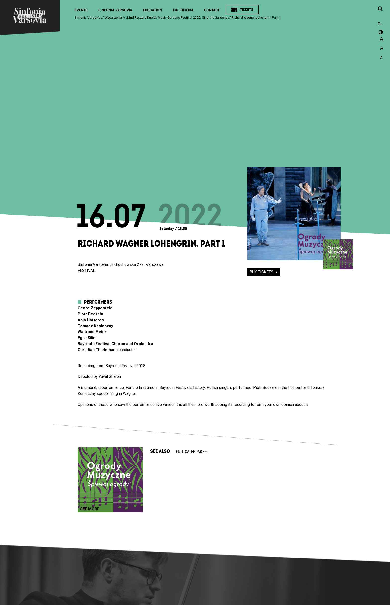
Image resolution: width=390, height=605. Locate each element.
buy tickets (262, 272)
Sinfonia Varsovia (115, 10)
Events (81, 10)
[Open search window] (380, 9)
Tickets (246, 10)
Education (152, 10)
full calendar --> (192, 452)
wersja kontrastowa (380, 33)
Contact (212, 10)
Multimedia (183, 10)
